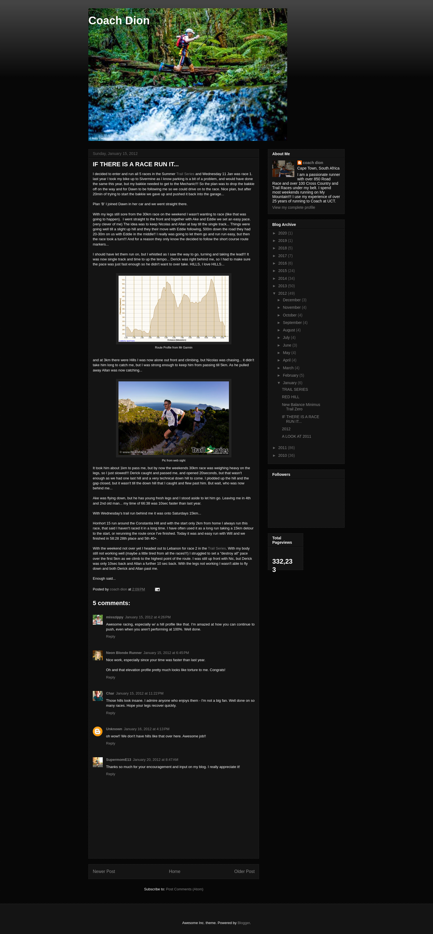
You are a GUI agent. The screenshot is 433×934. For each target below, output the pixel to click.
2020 (283, 233)
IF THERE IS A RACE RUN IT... (300, 419)
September (293, 322)
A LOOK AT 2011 (296, 436)
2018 (283, 248)
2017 (283, 256)
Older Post (244, 871)
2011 (283, 447)
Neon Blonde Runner (124, 653)
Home (175, 871)
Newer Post (104, 871)
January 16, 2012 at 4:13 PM (147, 729)
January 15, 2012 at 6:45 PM (166, 653)
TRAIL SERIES (295, 389)
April (287, 360)
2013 (283, 286)
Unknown (114, 729)
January (290, 383)
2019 (283, 240)
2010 (283, 455)
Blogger (243, 923)
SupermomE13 (118, 760)
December (292, 300)
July (287, 337)
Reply (110, 636)
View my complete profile (293, 207)
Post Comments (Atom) (184, 889)
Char (110, 693)
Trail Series (185, 174)
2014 (283, 278)
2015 (283, 270)
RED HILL (290, 397)
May (287, 352)
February (291, 375)
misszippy (114, 617)
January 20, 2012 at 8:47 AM (155, 760)
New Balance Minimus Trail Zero (301, 406)
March (289, 368)
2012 (283, 293)
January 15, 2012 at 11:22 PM (139, 693)
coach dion (313, 162)
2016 (283, 263)
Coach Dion (119, 20)
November (292, 307)
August (289, 330)
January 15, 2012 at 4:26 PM (148, 617)
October (290, 315)
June (287, 345)
